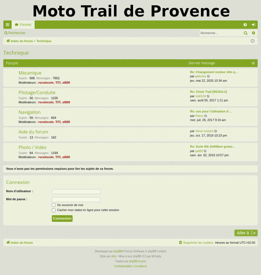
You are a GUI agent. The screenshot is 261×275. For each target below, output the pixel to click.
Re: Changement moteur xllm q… (214, 72)
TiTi (58, 82)
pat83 (199, 151)
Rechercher (16, 33)
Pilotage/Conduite (37, 92)
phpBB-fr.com (137, 261)
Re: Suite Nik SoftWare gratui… (212, 146)
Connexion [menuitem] (255, 26)
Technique (16, 52)
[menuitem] (245, 24)
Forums (25, 25)
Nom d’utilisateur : (19, 191)
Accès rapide (9, 26)
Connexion (41, 33)
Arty (113, 256)
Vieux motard (204, 131)
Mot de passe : (16, 199)
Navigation (30, 112)
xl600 (66, 82)
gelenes (200, 76)
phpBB (118, 251)
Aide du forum (33, 132)
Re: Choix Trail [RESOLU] (208, 91)
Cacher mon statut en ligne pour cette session (85, 210)
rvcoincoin (46, 82)
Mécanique (30, 73)
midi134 (200, 96)
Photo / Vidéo (33, 147)
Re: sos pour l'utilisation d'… (211, 111)
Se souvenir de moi (67, 205)
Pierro (199, 115)
